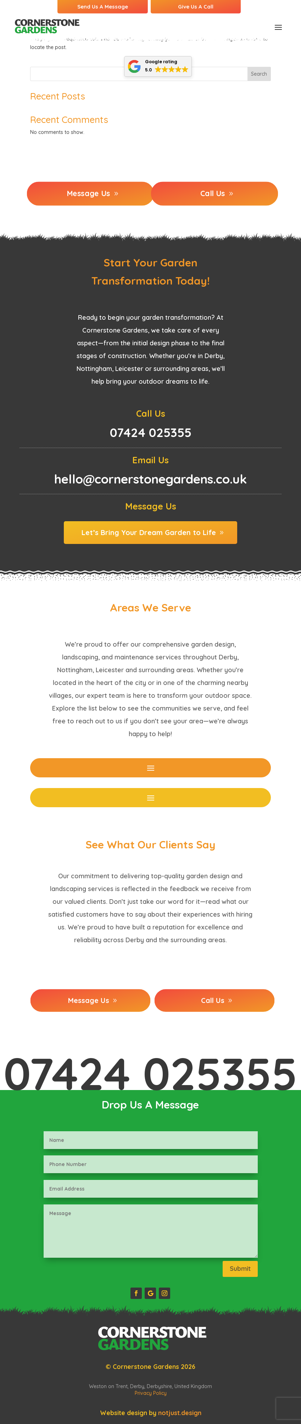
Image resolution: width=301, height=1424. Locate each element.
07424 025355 (150, 432)
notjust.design (179, 1413)
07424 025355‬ (150, 1073)
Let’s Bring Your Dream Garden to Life (149, 532)
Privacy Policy (151, 1393)
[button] (158, 66)
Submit (240, 1268)
